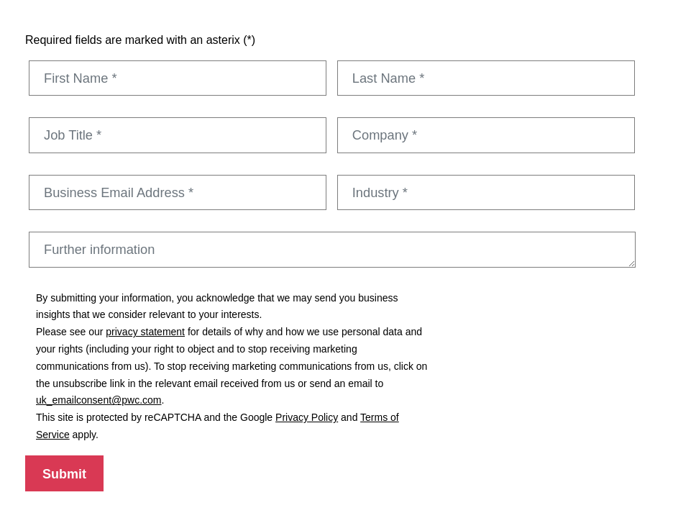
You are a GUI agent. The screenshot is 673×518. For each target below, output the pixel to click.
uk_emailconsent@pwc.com (99, 400)
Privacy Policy (306, 417)
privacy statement (145, 331)
